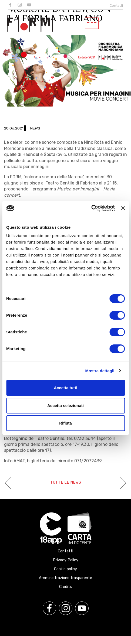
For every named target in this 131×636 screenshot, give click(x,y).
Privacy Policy (65, 560)
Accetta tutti (65, 387)
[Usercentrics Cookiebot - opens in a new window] (91, 208)
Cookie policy (65, 569)
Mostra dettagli (99, 370)
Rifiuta (65, 423)
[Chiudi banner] (123, 208)
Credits (65, 586)
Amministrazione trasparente (65, 578)
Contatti (116, 6)
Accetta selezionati (65, 405)
